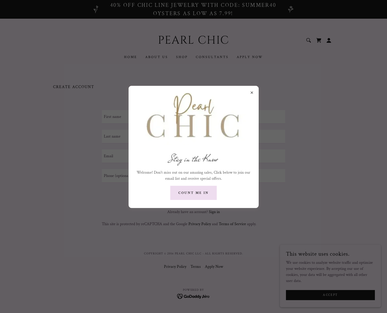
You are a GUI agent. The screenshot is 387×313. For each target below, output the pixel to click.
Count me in (193, 193)
